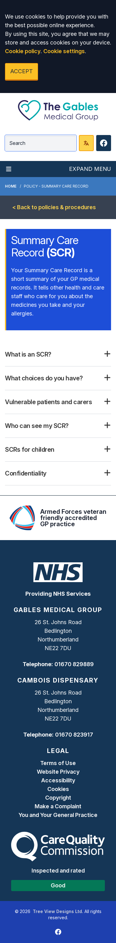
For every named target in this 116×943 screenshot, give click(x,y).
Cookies (58, 789)
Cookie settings (64, 51)
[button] (58, 354)
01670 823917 (74, 734)
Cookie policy (23, 51)
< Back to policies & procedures (54, 207)
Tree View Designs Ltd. (58, 911)
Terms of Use (58, 763)
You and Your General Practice (58, 815)
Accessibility (58, 780)
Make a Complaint (58, 806)
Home (10, 186)
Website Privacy (58, 771)
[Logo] (58, 110)
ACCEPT (21, 71)
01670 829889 (74, 664)
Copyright (58, 797)
